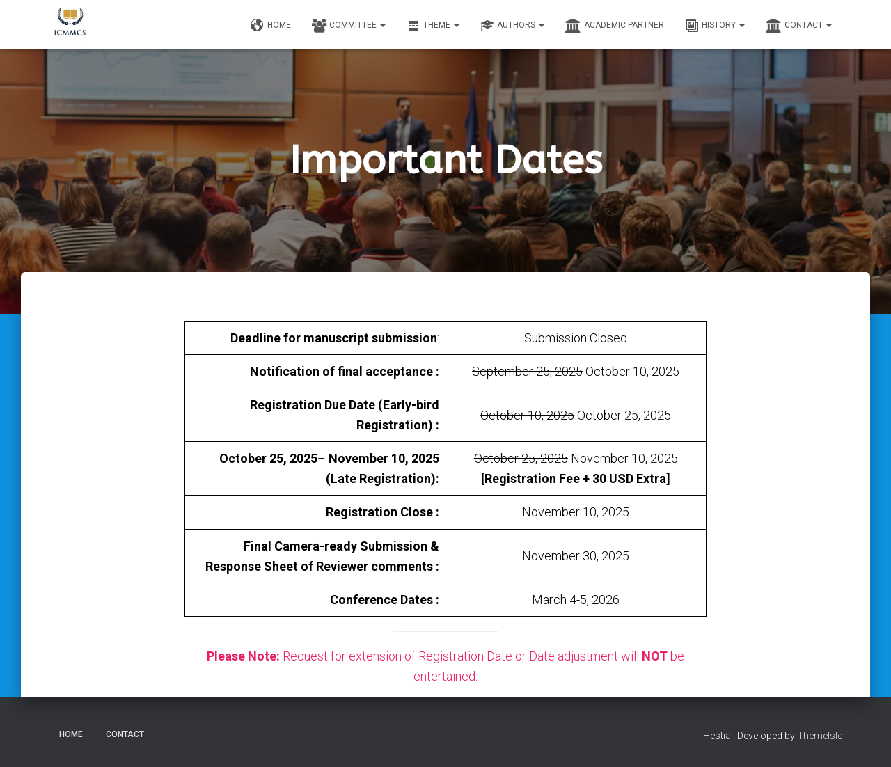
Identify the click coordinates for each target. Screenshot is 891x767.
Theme (433, 26)
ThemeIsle (819, 735)
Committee (349, 26)
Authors (512, 26)
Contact (799, 26)
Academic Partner (614, 26)
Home (271, 26)
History (715, 26)
